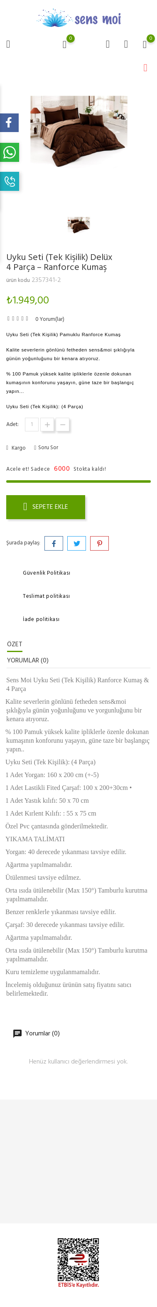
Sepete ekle (45, 507)
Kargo (18, 448)
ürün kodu (18, 281)
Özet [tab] (14, 644)
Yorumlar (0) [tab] (28, 660)
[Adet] (32, 424)
